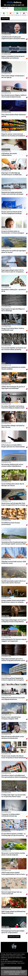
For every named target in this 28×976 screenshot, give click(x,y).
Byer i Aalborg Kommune (18, 9)
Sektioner (5, 8)
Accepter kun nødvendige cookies (11, 968)
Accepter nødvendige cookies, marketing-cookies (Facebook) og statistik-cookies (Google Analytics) (13, 973)
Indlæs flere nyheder (14, 936)
